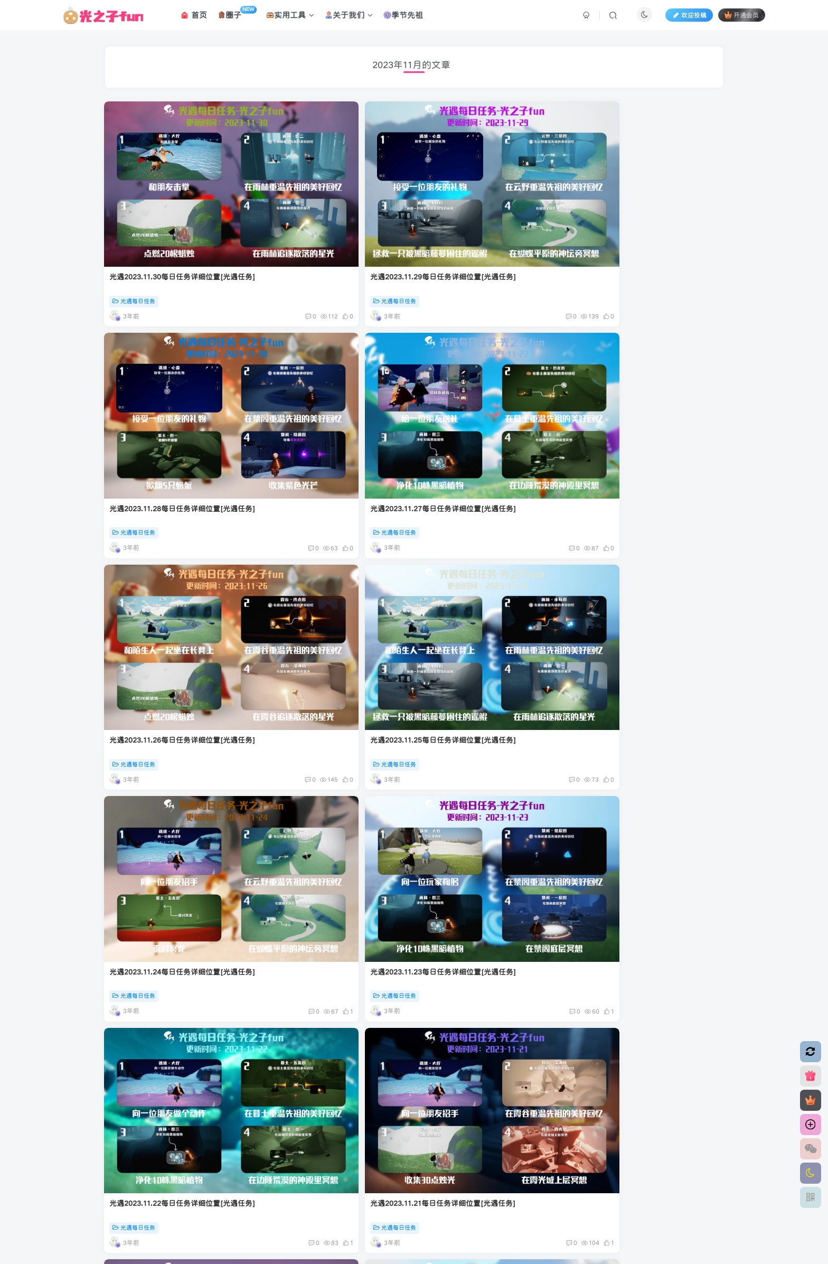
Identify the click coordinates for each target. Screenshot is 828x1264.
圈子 (237, 16)
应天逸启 (329, 1172)
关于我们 (349, 18)
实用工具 (290, 18)
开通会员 (741, 18)
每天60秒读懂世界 (454, 1055)
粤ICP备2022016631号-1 (446, 1172)
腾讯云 (368, 1172)
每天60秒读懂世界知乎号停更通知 (479, 1031)
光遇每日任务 (135, 233)
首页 (194, 18)
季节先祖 (403, 18)
